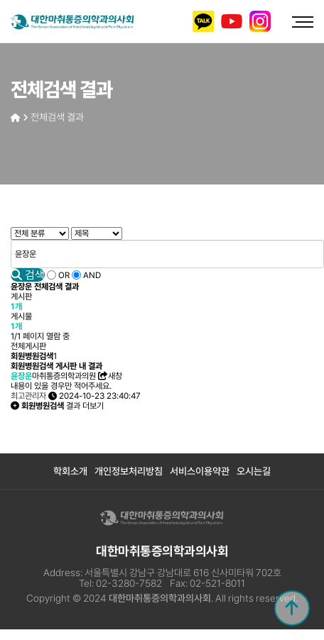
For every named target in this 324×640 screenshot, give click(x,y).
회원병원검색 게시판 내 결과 (56, 366)
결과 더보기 (57, 406)
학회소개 (70, 471)
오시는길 (254, 471)
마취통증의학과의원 (53, 376)
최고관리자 (28, 396)
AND (92, 275)
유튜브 (231, 21)
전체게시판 (28, 346)
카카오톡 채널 (203, 21)
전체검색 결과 (57, 117)
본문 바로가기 (0, 0)
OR (64, 275)
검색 (28, 275)
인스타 (260, 21)
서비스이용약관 (200, 471)
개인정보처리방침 (128, 471)
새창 (110, 376)
